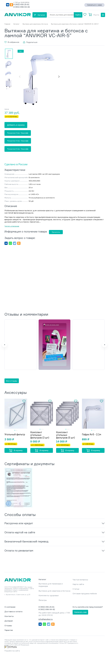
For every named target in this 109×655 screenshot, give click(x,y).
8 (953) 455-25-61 (21, 4)
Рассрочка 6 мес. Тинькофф (17, 149)
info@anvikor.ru (46, 619)
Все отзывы (11, 381)
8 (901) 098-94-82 (21, 7)
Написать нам (80, 612)
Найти (78, 15)
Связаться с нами (94, 5)
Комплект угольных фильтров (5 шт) (65, 435)
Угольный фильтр (14, 434)
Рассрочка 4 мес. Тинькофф (17, 141)
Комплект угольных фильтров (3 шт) (39, 435)
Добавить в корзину (16, 125)
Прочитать (56, 232)
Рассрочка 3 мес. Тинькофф (17, 133)
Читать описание (11, 226)
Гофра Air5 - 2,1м (91, 434)
